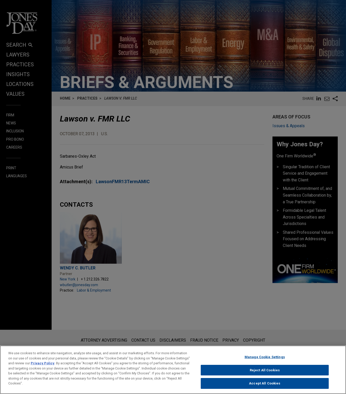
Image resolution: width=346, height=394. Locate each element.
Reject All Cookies (265, 370)
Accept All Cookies (264, 383)
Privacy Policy (42, 363)
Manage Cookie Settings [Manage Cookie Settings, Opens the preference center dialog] (265, 357)
